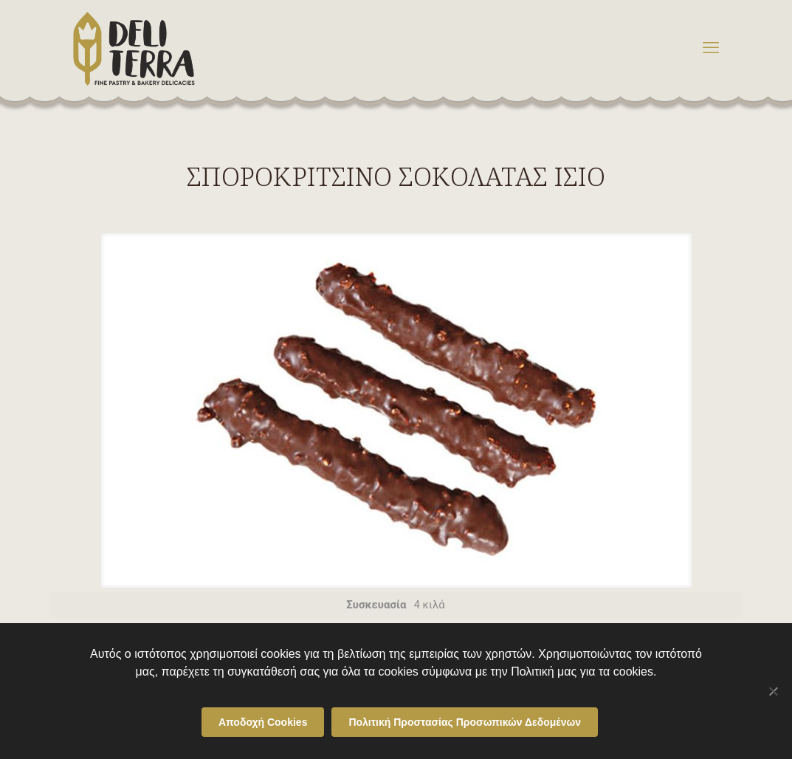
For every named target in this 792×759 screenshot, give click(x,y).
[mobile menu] (710, 48)
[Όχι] (773, 691)
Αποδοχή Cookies (263, 722)
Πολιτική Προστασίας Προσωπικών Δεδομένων (464, 722)
